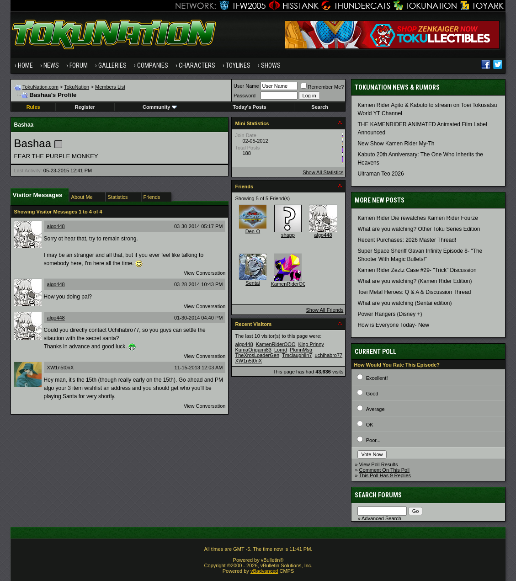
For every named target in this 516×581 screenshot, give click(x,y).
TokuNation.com (40, 87)
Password (244, 95)
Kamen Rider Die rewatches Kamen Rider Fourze (417, 218)
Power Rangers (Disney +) (389, 314)
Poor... (373, 440)
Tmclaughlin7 (297, 355)
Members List (110, 87)
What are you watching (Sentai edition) (404, 303)
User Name (246, 86)
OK (369, 424)
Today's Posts (249, 107)
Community (160, 107)
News (51, 65)
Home (25, 65)
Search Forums (378, 495)
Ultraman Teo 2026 (380, 174)
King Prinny (311, 344)
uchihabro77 (329, 355)
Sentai (252, 283)
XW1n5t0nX (60, 367)
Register (85, 107)
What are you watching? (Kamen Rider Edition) (414, 281)
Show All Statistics (323, 172)
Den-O (252, 231)
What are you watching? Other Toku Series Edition (418, 229)
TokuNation (76, 87)
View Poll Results (378, 464)
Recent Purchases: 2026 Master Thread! (406, 240)
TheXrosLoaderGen (257, 355)
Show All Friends (324, 310)
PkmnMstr (301, 349)
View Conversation (205, 273)
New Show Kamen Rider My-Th (395, 143)
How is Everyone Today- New (393, 325)
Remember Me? (322, 87)
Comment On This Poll (384, 470)
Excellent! (377, 378)
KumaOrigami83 (253, 349)
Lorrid (280, 349)
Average (375, 409)
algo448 (56, 226)
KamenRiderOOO (290, 284)
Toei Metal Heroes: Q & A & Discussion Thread (414, 292)
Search (319, 107)
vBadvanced (264, 571)
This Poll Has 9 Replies (385, 475)
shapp (288, 235)
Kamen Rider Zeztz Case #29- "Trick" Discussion (416, 270)
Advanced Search (381, 518)
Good (372, 393)
